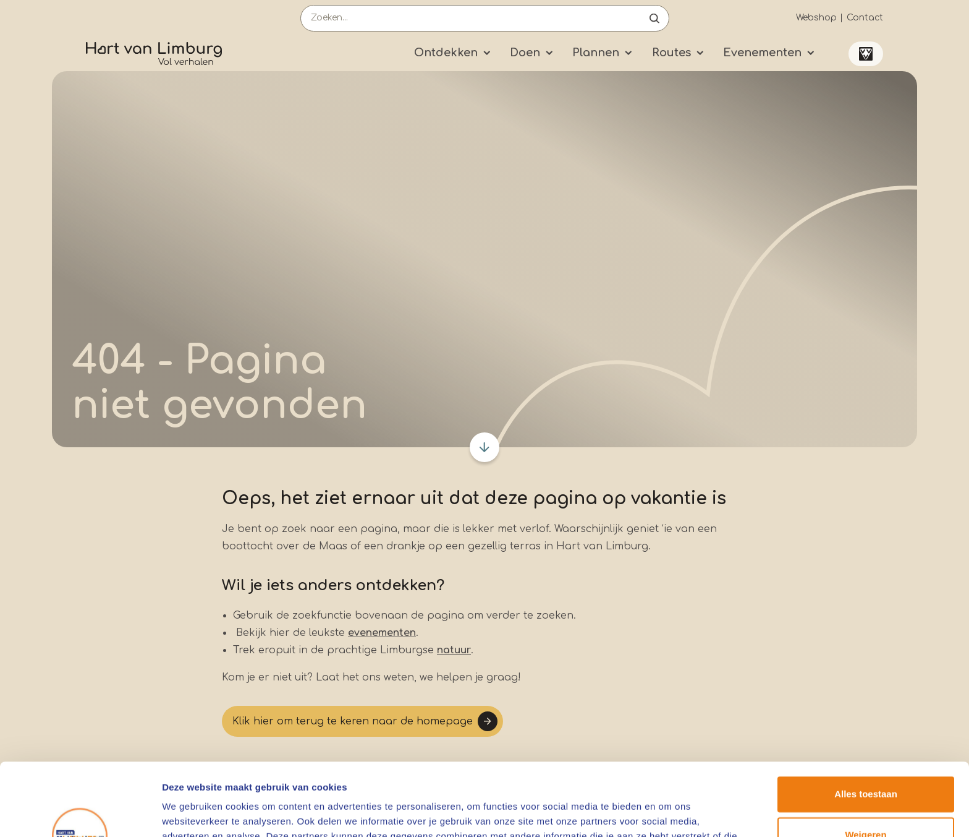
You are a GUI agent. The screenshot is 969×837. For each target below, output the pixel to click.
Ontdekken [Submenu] (446, 52)
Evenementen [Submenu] (762, 52)
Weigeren (865, 762)
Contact (865, 17)
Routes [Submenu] (671, 52)
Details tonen (191, 812)
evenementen (382, 632)
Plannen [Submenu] (595, 52)
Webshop (816, 17)
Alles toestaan (865, 721)
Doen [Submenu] (525, 52)
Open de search (654, 18)
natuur (454, 650)
